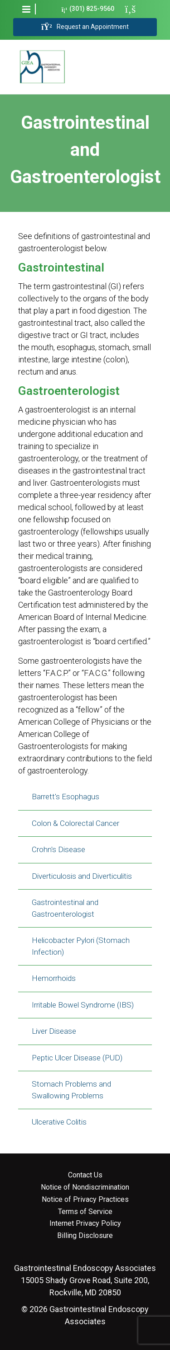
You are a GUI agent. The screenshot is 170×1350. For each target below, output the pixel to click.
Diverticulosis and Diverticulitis (82, 876)
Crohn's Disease (58, 849)
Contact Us (85, 1175)
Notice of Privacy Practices (85, 1199)
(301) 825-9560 (88, 8)
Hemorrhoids (54, 978)
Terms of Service (85, 1211)
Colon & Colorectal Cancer (75, 823)
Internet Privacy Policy (85, 1223)
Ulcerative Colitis (59, 1121)
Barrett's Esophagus (65, 796)
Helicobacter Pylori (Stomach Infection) (81, 946)
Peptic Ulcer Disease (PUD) (77, 1057)
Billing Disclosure (85, 1235)
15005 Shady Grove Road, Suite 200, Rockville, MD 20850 (85, 1280)
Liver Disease (54, 1031)
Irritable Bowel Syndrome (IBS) (83, 1004)
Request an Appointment (84, 27)
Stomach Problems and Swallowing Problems (71, 1089)
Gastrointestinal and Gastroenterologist (65, 908)
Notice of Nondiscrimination (85, 1187)
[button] (26, 9)
